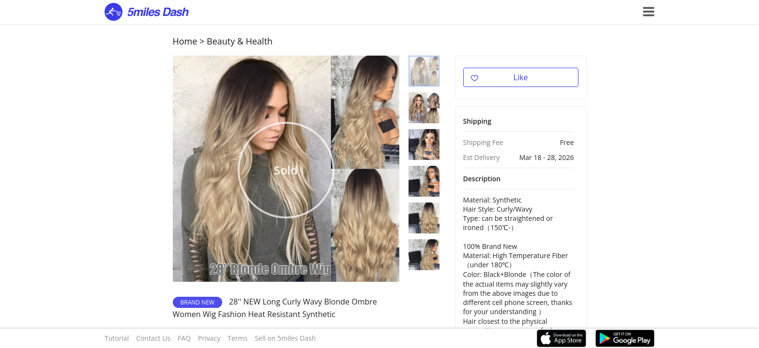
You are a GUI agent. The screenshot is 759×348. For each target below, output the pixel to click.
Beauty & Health (240, 41)
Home (185, 41)
